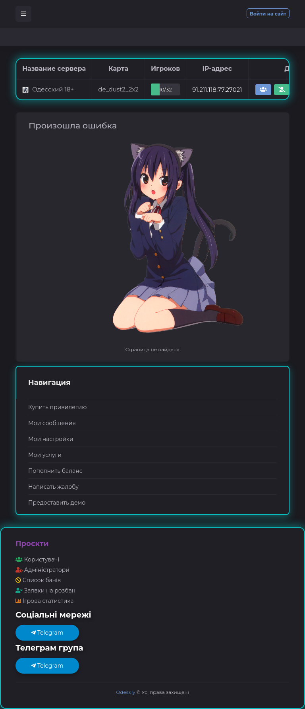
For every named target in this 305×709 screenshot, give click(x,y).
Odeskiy (125, 692)
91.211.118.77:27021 (217, 89)
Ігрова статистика (44, 600)
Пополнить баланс (55, 470)
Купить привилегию (57, 407)
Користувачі (37, 559)
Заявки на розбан (45, 590)
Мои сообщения (52, 423)
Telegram (47, 632)
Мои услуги (45, 454)
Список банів (38, 580)
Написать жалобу (53, 486)
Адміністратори (42, 569)
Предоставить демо (56, 502)
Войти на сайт (268, 14)
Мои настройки (50, 439)
